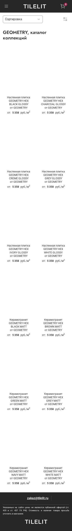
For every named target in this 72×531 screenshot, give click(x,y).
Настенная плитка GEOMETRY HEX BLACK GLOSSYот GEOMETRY (18, 102)
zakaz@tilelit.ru (37, 498)
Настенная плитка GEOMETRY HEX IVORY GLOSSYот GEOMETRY (18, 251)
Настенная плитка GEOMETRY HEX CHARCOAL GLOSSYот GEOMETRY (53, 102)
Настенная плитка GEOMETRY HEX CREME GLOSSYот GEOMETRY (18, 176)
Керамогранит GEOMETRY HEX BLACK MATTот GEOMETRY (19, 325)
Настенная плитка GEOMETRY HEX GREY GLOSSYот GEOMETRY (53, 176)
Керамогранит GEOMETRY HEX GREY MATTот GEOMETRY (53, 399)
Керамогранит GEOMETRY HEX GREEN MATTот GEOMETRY (19, 399)
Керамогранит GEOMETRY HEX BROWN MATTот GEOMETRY (53, 325)
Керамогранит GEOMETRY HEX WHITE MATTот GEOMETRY (53, 473)
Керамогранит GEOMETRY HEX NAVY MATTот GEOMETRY (19, 473)
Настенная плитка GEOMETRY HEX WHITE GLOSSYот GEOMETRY (53, 251)
